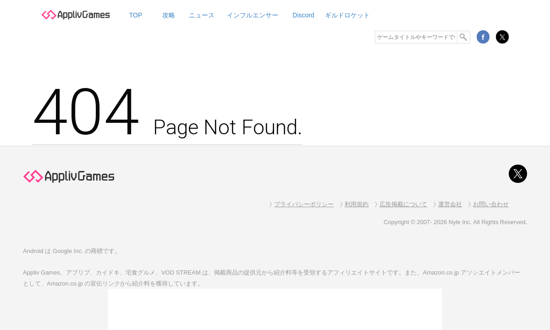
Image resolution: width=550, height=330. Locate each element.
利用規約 (356, 204)
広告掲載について (403, 204)
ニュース (201, 15)
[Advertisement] (275, 309)
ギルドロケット (347, 15)
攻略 (168, 15)
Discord (303, 15)
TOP (136, 15)
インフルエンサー (252, 15)
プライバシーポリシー (304, 204)
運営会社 (450, 204)
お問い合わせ (491, 204)
